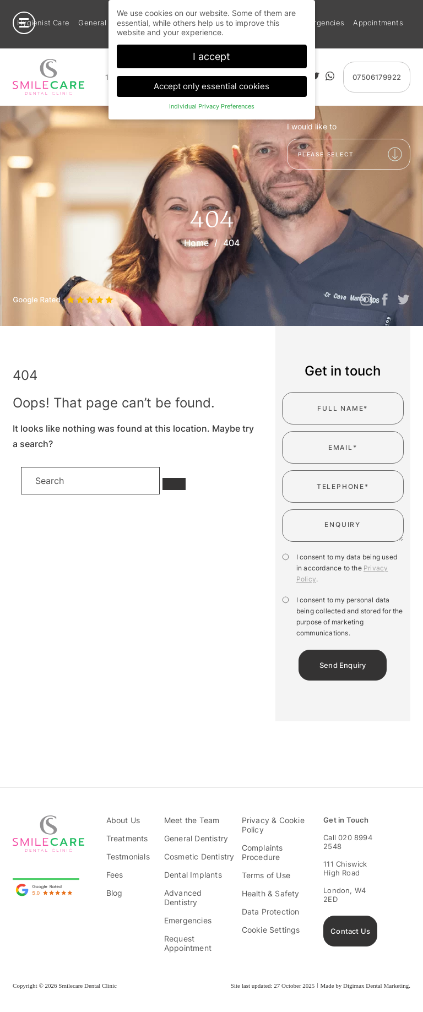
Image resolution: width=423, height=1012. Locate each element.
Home (196, 242)
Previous (21, 286)
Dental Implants (193, 874)
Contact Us (350, 931)
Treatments (127, 838)
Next (45, 286)
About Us (123, 820)
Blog (114, 892)
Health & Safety (271, 893)
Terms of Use (266, 875)
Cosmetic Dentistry (199, 856)
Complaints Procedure (262, 852)
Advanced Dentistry (183, 897)
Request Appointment (188, 943)
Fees (114, 874)
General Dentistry (196, 838)
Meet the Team (192, 820)
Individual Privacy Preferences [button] (211, 106)
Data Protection (271, 911)
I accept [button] (211, 56)
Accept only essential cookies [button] (211, 86)
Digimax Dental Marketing (376, 985)
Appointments (378, 23)
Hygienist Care (43, 23)
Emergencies (321, 23)
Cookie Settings (271, 929)
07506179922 (376, 77)
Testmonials (128, 856)
